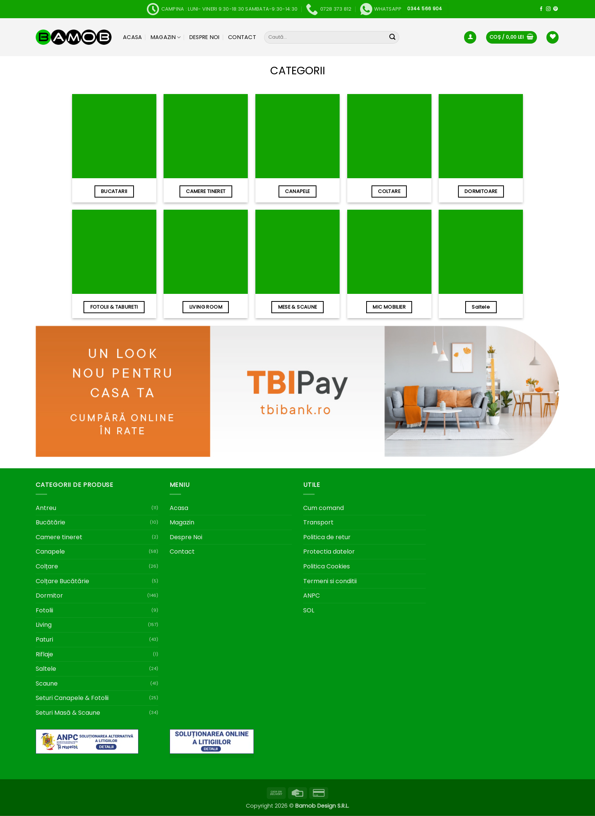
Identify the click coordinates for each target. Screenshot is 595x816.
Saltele (46, 668)
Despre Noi (204, 37)
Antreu (46, 508)
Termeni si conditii (330, 581)
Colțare (47, 566)
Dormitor (49, 595)
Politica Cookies (326, 566)
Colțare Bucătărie (62, 581)
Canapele (50, 551)
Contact (242, 37)
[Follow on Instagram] (548, 9)
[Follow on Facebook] (541, 9)
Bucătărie (50, 522)
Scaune (47, 683)
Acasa (132, 37)
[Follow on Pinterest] (555, 9)
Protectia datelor (329, 551)
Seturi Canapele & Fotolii (72, 698)
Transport (318, 522)
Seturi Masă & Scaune (68, 712)
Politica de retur (327, 537)
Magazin (166, 37)
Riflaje (44, 654)
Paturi (44, 639)
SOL (308, 610)
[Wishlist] (552, 37)
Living (44, 624)
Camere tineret (59, 537)
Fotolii (44, 610)
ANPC (311, 595)
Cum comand (323, 508)
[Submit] (392, 37)
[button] (470, 37)
